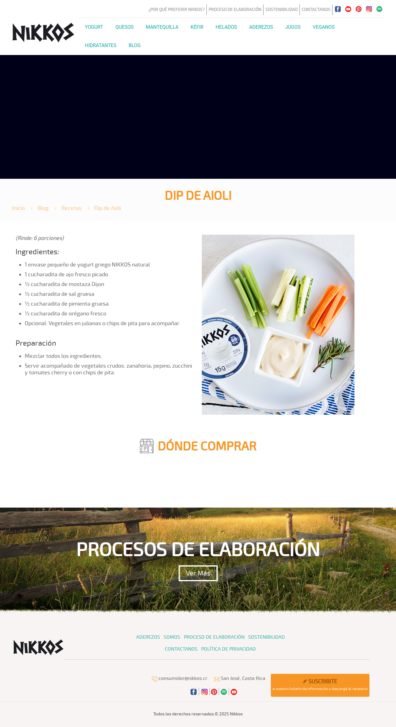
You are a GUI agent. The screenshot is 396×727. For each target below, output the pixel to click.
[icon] (379, 9)
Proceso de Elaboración (235, 9)
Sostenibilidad (281, 9)
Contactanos (316, 9)
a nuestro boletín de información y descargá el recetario (320, 684)
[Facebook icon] (337, 9)
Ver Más (198, 573)
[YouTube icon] (348, 9)
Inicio (18, 208)
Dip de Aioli (107, 208)
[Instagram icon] (368, 9)
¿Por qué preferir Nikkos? (176, 9)
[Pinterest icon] (358, 9)
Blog (43, 208)
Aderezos (148, 637)
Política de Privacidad (228, 649)
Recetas (71, 208)
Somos (172, 637)
